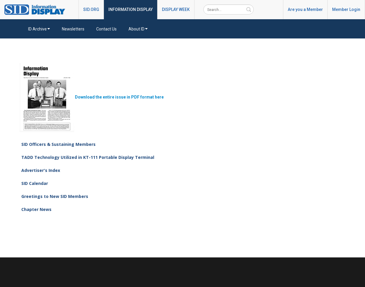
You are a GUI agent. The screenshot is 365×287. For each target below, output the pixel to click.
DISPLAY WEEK (176, 9)
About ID (138, 29)
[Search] (228, 9)
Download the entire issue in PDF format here (92, 97)
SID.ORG (91, 9)
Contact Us (106, 29)
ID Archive (39, 29)
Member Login (346, 9)
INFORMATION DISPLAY (130, 9)
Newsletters (73, 29)
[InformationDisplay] (37, 9)
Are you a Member (305, 9)
